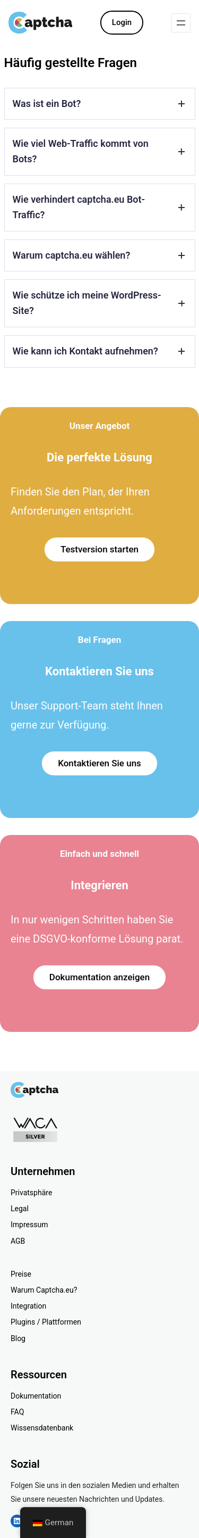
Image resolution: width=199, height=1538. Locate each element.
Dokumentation (36, 1396)
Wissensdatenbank (42, 1428)
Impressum (29, 1224)
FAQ (17, 1412)
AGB (18, 1241)
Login (122, 22)
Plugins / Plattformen (46, 1322)
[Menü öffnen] (181, 22)
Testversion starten (99, 549)
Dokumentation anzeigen (99, 977)
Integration (28, 1306)
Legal (20, 1208)
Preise (21, 1274)
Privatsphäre (31, 1192)
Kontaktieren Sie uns (99, 763)
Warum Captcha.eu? (44, 1290)
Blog (18, 1338)
